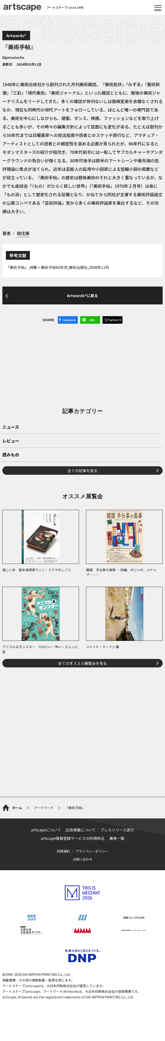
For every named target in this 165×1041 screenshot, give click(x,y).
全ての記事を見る (82, 470)
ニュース (10, 427)
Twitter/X (114, 320)
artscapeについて (46, 830)
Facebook (69, 320)
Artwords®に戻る (82, 295)
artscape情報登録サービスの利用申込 (73, 838)
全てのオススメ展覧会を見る (82, 663)
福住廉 (23, 233)
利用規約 (63, 851)
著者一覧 (116, 838)
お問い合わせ (82, 859)
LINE (92, 320)
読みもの (10, 455)
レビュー (10, 441)
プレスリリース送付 (117, 830)
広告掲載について (81, 830)
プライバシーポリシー (91, 851)
